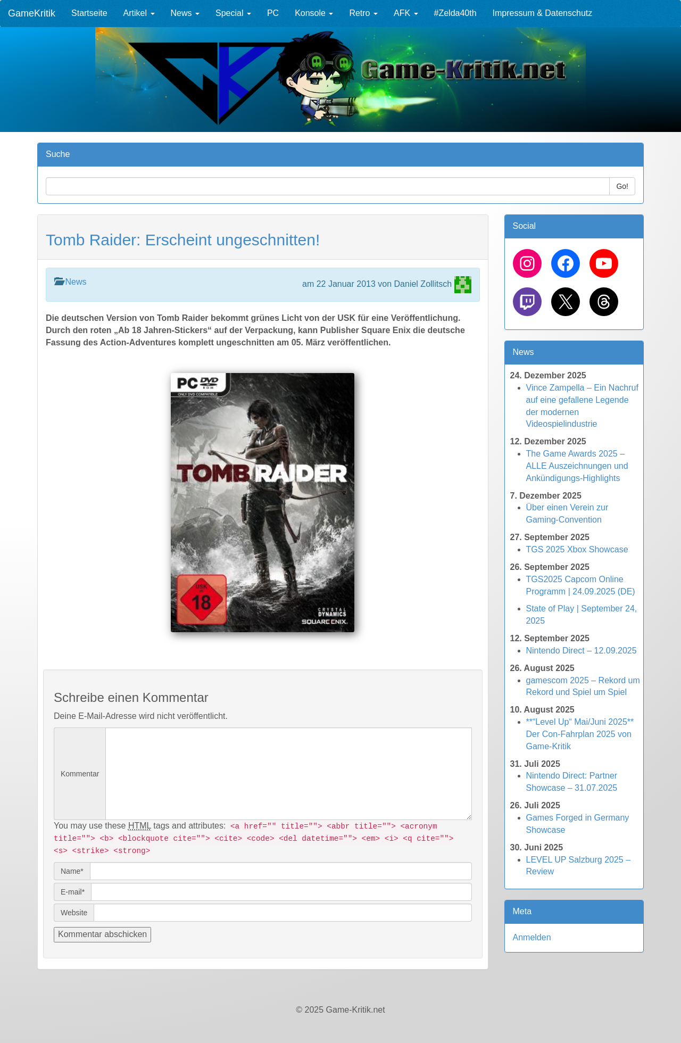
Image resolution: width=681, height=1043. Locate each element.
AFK (406, 13)
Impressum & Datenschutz (543, 13)
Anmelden (532, 937)
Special (233, 13)
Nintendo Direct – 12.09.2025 (581, 650)
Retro (363, 13)
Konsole (314, 13)
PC (273, 13)
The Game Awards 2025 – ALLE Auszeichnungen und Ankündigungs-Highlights (577, 466)
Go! (622, 186)
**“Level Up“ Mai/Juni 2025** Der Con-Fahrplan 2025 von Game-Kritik (580, 734)
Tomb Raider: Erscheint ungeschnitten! (183, 240)
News (185, 13)
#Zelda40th (455, 13)
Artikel (139, 13)
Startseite (89, 13)
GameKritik (31, 13)
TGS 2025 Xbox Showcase (577, 549)
